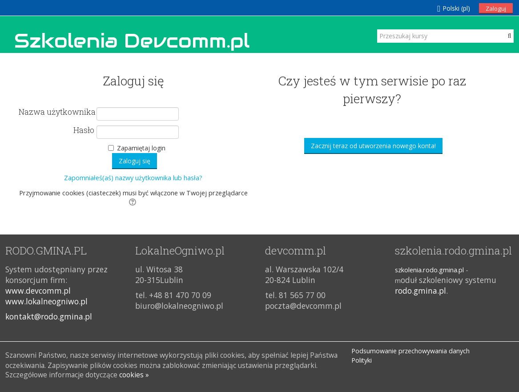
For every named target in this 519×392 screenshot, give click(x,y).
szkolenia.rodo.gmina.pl (429, 270)
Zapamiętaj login (141, 148)
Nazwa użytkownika (56, 112)
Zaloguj (496, 8)
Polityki (361, 360)
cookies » (134, 375)
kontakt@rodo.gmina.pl (48, 316)
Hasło (83, 130)
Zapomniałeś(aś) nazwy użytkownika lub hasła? (133, 178)
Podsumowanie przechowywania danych (410, 351)
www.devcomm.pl (38, 290)
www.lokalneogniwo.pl (46, 301)
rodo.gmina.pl (420, 290)
